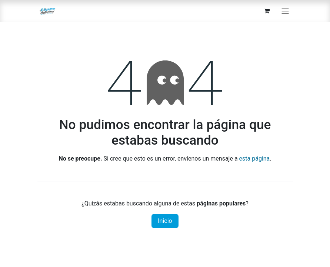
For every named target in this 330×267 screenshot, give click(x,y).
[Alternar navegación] (285, 11)
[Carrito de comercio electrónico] (267, 10)
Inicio (165, 220)
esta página (254, 158)
